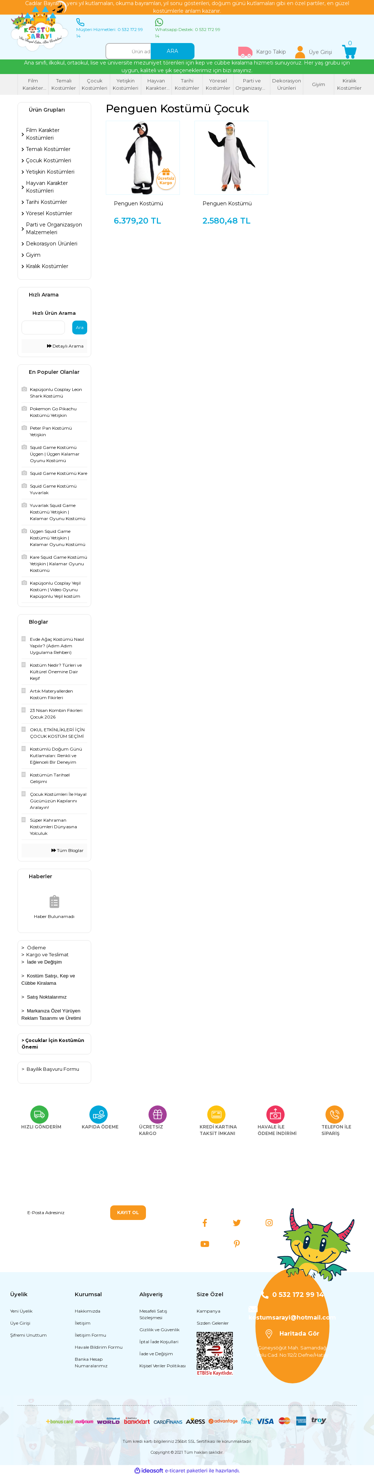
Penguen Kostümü (227, 203)
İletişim (82, 1323)
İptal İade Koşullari (158, 1341)
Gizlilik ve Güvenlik (159, 1329)
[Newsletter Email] (84, 1212)
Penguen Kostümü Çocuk (138, 203)
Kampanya (208, 1311)
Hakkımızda (87, 1311)
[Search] (149, 51)
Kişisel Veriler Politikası (162, 1365)
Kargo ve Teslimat (47, 954)
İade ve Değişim (44, 962)
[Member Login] (313, 52)
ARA (172, 51)
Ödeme (36, 947)
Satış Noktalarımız (47, 997)
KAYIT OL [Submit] (128, 1212)
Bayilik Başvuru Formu (53, 1069)
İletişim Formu (90, 1335)
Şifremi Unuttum (28, 1335)
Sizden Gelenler (213, 1323)
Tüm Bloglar (67, 850)
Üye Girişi (20, 1323)
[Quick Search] (43, 327)
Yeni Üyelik (21, 1311)
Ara (80, 327)
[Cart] (349, 52)
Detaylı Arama (65, 346)
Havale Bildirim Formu (99, 1347)
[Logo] (39, 26)
